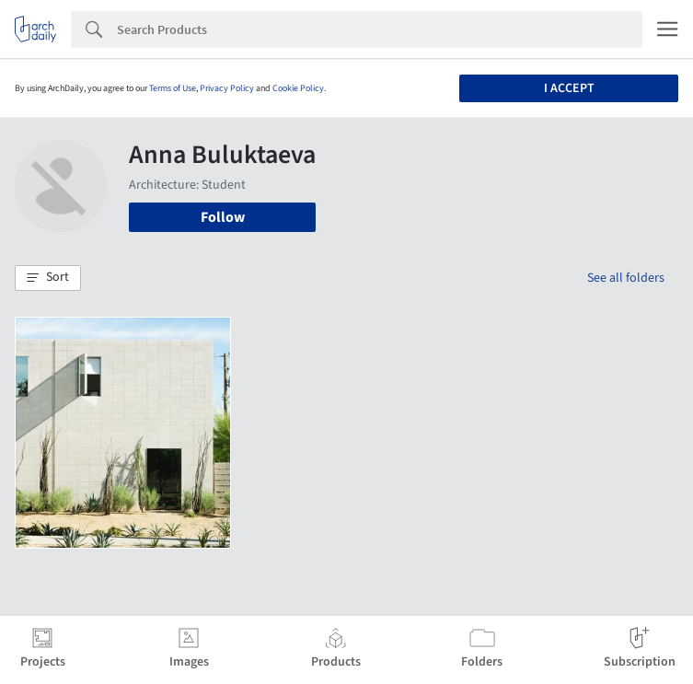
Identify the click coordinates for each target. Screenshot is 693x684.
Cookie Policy (298, 88)
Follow (223, 217)
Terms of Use (172, 88)
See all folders (625, 278)
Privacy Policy (227, 88)
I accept (569, 88)
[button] (48, 278)
